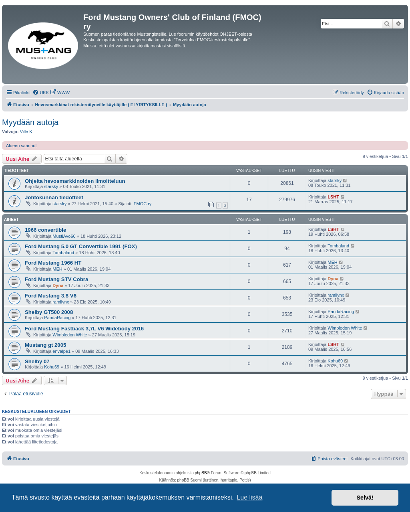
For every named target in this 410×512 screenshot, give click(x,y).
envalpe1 (61, 351)
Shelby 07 (37, 361)
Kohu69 (51, 366)
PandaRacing (57, 317)
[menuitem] (40, 92)
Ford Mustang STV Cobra (56, 279)
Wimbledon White (69, 334)
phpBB (201, 473)
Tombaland (63, 252)
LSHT (333, 196)
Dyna (57, 285)
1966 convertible (45, 230)
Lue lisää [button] (249, 497)
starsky (51, 186)
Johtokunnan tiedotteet (54, 197)
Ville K (26, 131)
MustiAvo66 (63, 236)
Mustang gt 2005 (45, 345)
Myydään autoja (30, 122)
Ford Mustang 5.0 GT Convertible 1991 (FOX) (81, 246)
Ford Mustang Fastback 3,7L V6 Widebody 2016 (84, 329)
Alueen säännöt (21, 145)
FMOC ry (143, 203)
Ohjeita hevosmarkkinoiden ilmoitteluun (75, 181)
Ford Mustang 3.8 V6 (50, 296)
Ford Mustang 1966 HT (53, 263)
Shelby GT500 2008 (49, 312)
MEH (57, 269)
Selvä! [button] (364, 497)
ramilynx (60, 302)
